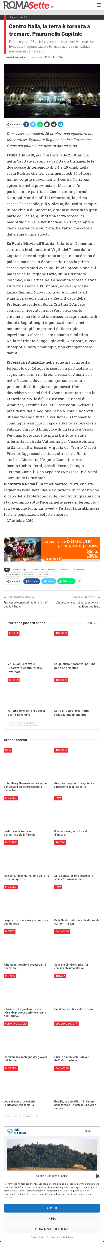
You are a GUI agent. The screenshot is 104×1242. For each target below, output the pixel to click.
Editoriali (11, 842)
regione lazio (29, 574)
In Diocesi (61, 633)
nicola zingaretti (13, 574)
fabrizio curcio (38, 570)
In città (13, 633)
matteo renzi (79, 570)
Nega (52, 1218)
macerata (65, 570)
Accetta (52, 1208)
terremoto (43, 574)
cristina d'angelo (20, 570)
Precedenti (15, 723)
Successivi (31, 723)
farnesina (52, 570)
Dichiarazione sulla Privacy (59, 1237)
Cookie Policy (38, 1237)
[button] (98, 1176)
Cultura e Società (16, 1023)
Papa (8, 750)
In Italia (10, 976)
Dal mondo (62, 931)
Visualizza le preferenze (52, 1229)
